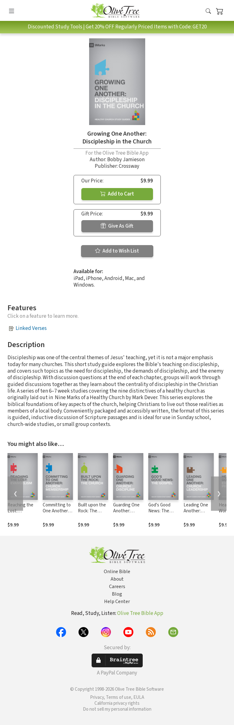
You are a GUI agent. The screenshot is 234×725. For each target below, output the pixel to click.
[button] (208, 11)
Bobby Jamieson (126, 159)
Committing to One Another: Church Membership (57, 514)
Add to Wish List (117, 251)
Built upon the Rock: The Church (92, 511)
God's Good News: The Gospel (159, 511)
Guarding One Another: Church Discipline (126, 514)
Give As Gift (117, 226)
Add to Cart (117, 194)
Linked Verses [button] (31, 328)
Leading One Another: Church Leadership (196, 514)
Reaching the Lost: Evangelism (20, 511)
